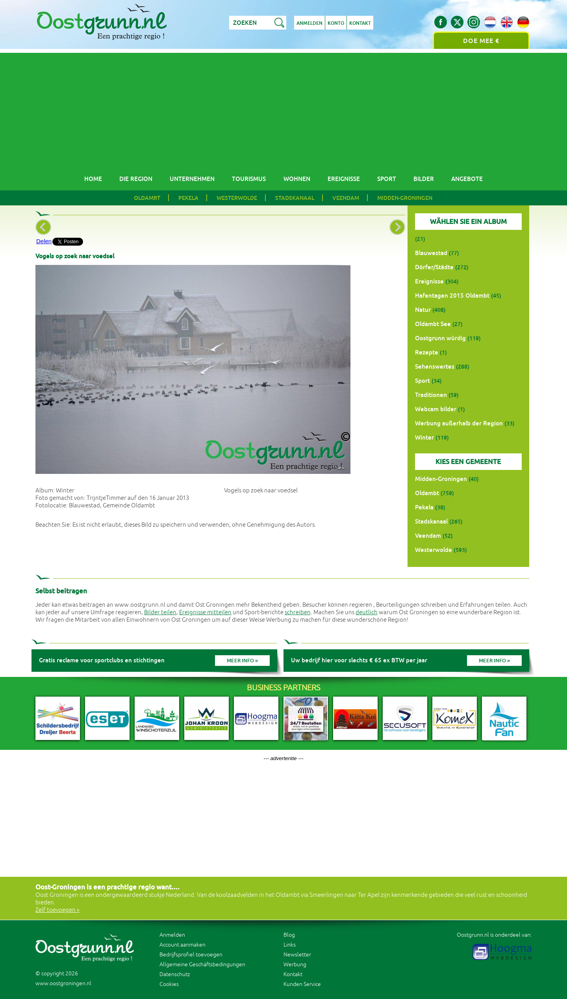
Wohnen (297, 179)
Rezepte (426, 352)
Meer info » (242, 660)
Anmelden (309, 23)
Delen (44, 241)
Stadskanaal (294, 197)
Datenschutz (174, 974)
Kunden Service (302, 984)
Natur (423, 309)
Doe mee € (481, 41)
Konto (336, 23)
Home (93, 179)
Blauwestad (431, 253)
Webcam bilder (435, 409)
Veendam (345, 197)
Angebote (467, 179)
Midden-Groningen (404, 197)
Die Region (135, 179)
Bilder (423, 179)
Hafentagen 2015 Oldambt (452, 295)
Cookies (169, 984)
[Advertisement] (283, 108)
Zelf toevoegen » (57, 910)
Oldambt (147, 197)
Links (290, 944)
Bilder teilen (160, 612)
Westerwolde (237, 197)
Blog (289, 935)
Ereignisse (344, 179)
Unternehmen (192, 179)
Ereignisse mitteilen (205, 612)
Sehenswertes (434, 366)
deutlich (367, 612)
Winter (424, 437)
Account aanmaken (182, 944)
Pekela (188, 197)
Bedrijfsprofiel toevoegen (190, 954)
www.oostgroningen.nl (63, 983)
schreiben (298, 612)
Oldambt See (433, 324)
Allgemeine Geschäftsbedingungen (202, 964)
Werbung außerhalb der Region (459, 423)
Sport (386, 179)
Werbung (295, 964)
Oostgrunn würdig (440, 338)
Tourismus (249, 179)
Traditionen (431, 395)
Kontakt (360, 23)
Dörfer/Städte (434, 267)
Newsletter (297, 954)
